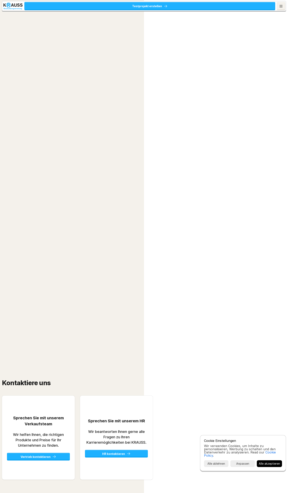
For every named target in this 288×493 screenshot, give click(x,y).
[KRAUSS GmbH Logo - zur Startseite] (16, 6)
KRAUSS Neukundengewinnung (56, 6)
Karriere (210, 6)
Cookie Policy (221, 474)
